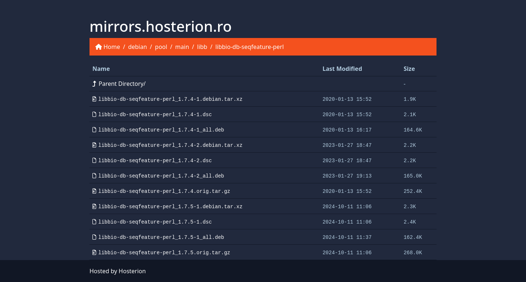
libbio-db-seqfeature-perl (249, 47)
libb (202, 47)
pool (161, 47)
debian (137, 47)
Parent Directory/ (119, 84)
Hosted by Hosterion (117, 271)
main (182, 47)
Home (111, 47)
